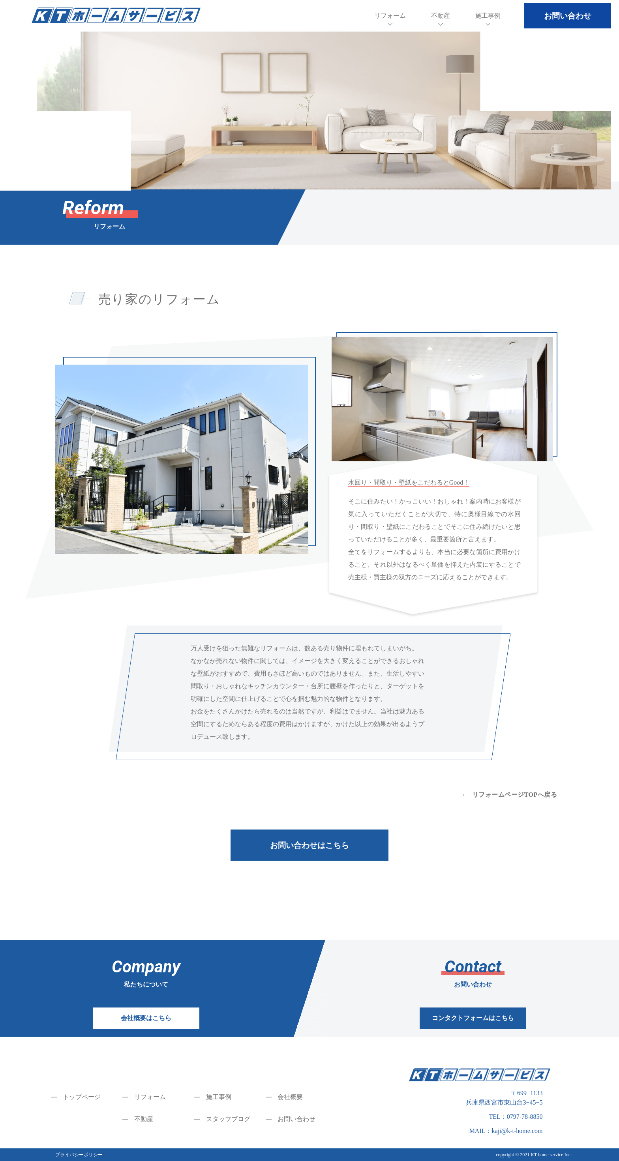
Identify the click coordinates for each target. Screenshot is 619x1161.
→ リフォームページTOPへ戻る (508, 794)
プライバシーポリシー (79, 1154)
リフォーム (390, 15)
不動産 (440, 15)
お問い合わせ (296, 1119)
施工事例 (488, 15)
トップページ (82, 1097)
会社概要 (290, 1097)
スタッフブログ (228, 1119)
